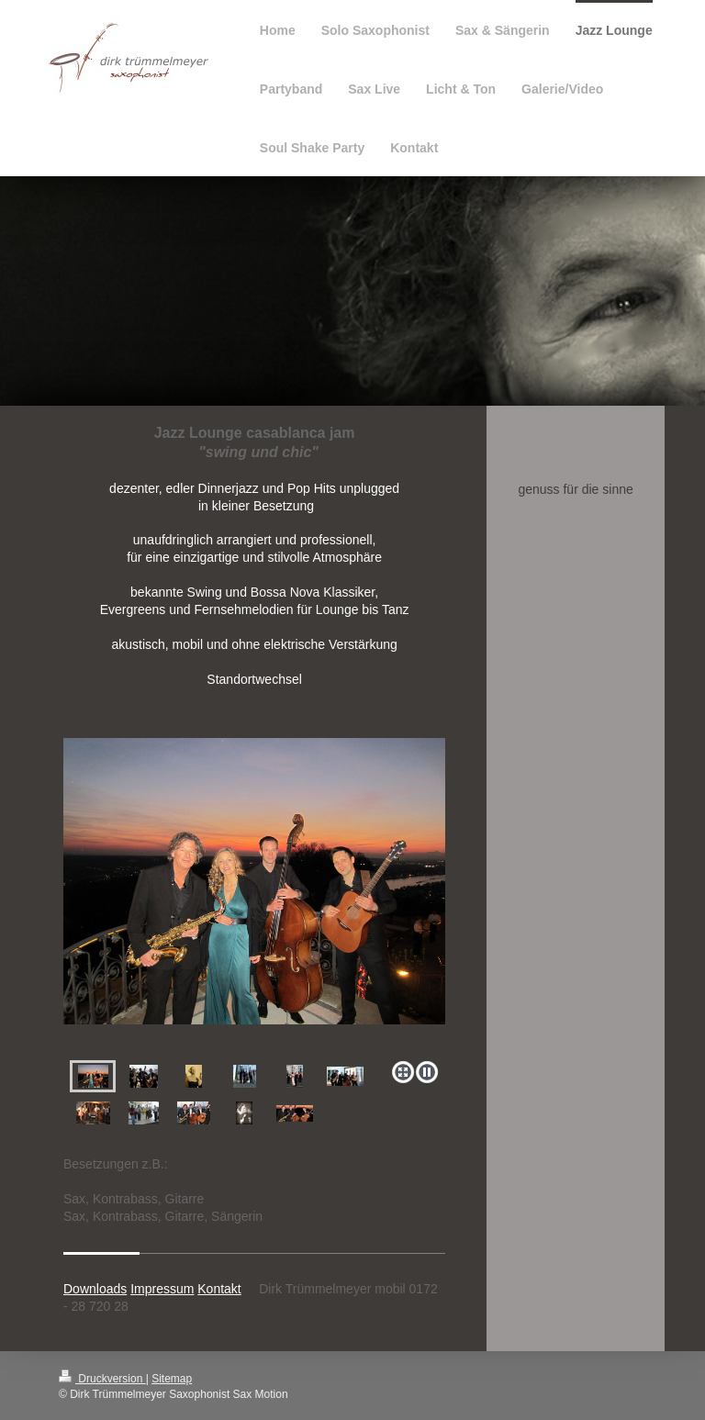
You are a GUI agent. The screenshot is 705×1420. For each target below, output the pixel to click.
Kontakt (219, 1288)
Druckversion (102, 1378)
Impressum (162, 1288)
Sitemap (171, 1378)
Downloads (95, 1288)
